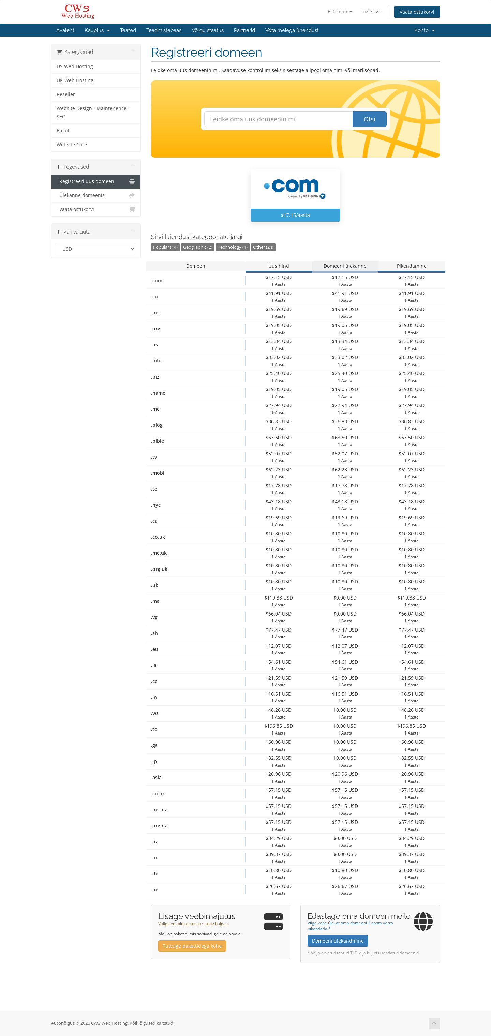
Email (63, 131)
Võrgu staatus (208, 30)
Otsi (369, 119)
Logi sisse (371, 11)
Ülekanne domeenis (96, 195)
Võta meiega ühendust (292, 30)
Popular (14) (165, 247)
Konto (424, 30)
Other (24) (263, 247)
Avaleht (65, 30)
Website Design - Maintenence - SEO (93, 112)
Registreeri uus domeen (96, 181)
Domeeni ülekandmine (338, 940)
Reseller (66, 94)
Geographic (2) (197, 247)
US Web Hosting (75, 66)
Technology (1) (233, 247)
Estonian (340, 11)
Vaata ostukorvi (417, 12)
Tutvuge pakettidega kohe (192, 946)
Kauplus (97, 30)
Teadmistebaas (163, 30)
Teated (128, 30)
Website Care (72, 145)
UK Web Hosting (75, 80)
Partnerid (244, 30)
